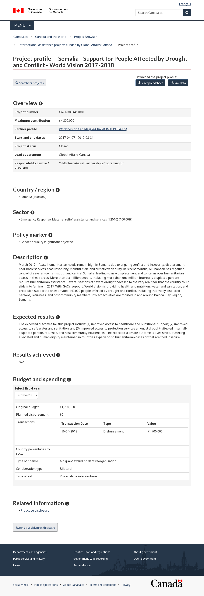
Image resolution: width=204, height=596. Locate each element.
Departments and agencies (30, 552)
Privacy (126, 585)
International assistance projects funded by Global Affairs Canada (65, 45)
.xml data (178, 83)
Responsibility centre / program (32, 165)
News (16, 565)
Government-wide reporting (90, 558)
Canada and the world (50, 37)
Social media (21, 585)
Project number (26, 112)
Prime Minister (82, 565)
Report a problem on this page (35, 527)
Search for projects (30, 83)
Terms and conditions (103, 585)
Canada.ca (20, 37)
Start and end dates (30, 138)
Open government (145, 558)
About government (145, 552)
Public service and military (29, 558)
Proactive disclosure (35, 510)
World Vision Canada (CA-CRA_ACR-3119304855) (93, 129)
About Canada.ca (73, 585)
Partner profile (26, 129)
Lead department (28, 155)
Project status (25, 146)
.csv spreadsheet (150, 83)
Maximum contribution (32, 120)
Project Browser (85, 37)
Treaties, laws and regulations (91, 552)
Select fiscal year (28, 388)
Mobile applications (46, 585)
